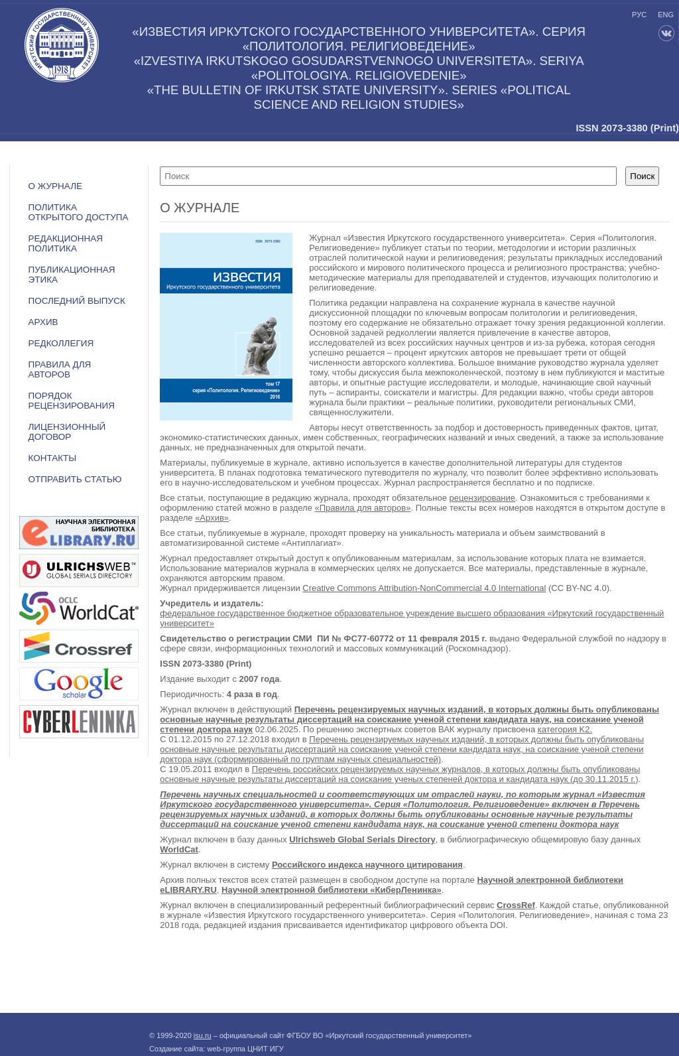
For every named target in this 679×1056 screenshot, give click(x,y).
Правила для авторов (59, 369)
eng (666, 15)
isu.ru (203, 1035)
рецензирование (483, 498)
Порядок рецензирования (71, 401)
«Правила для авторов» (363, 508)
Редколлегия (60, 343)
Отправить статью (74, 479)
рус (639, 15)
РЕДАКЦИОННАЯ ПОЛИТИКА (65, 243)
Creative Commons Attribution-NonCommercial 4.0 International (424, 588)
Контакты (52, 458)
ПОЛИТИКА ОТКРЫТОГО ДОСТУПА (78, 212)
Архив (43, 322)
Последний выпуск (76, 301)
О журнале (55, 186)
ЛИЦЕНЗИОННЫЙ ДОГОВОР (66, 432)
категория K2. (565, 729)
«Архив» (212, 518)
